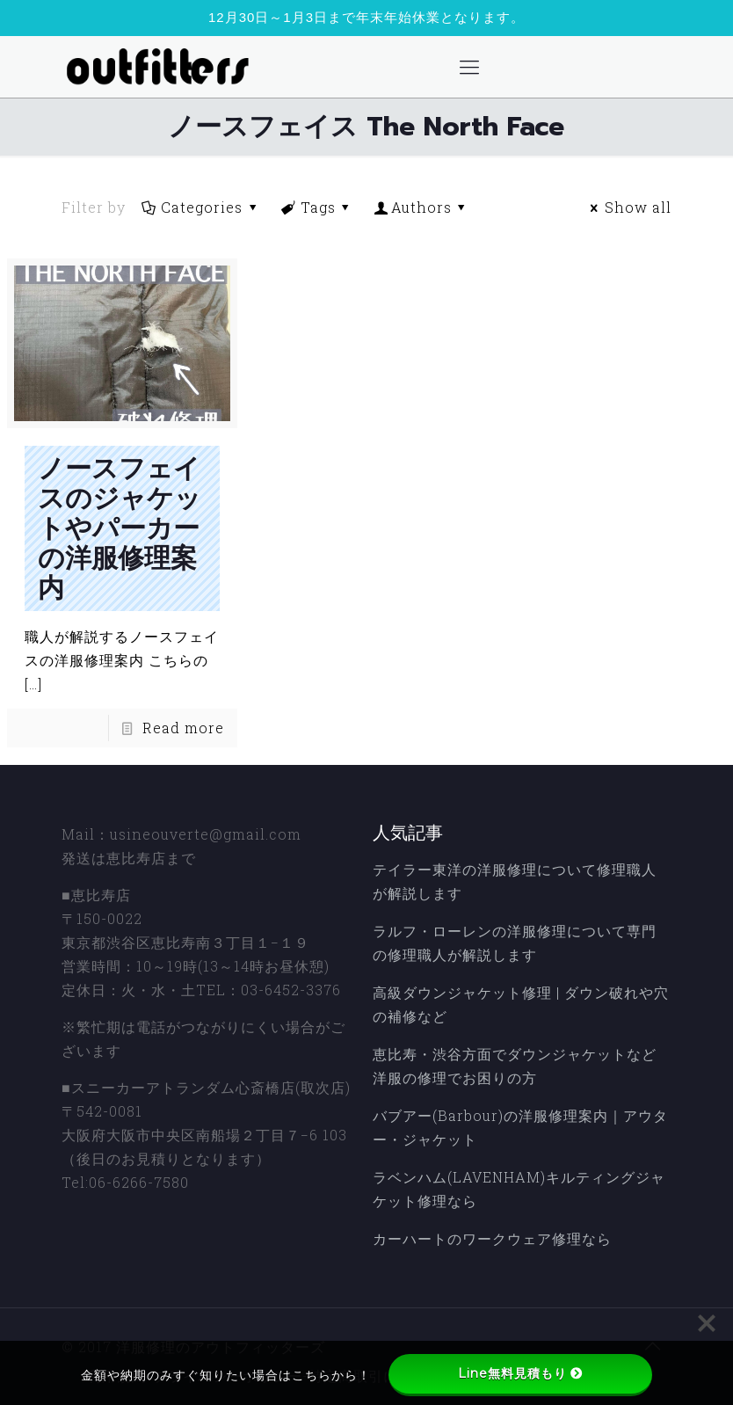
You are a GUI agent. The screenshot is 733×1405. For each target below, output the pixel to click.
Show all (628, 207)
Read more (183, 727)
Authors (422, 207)
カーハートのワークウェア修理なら (492, 1238)
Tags (317, 207)
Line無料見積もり (520, 1373)
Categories (201, 207)
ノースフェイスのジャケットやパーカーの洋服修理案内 (119, 528)
